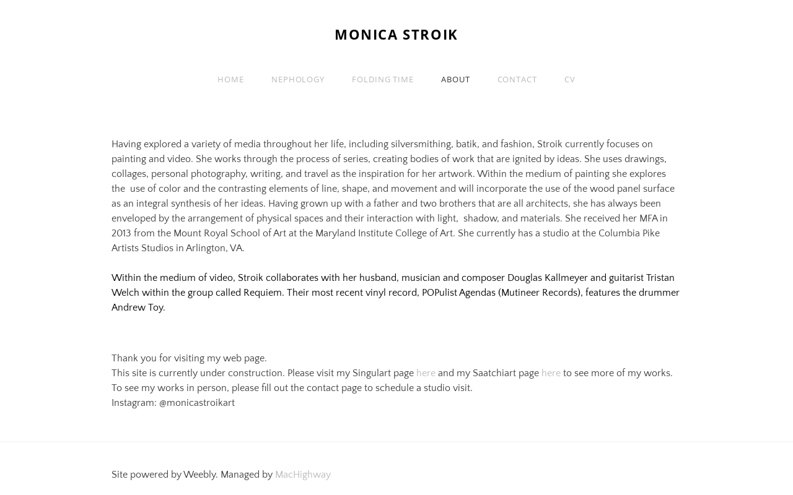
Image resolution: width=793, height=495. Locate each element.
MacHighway (303, 474)
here (426, 373)
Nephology (298, 79)
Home (230, 79)
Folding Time (383, 79)
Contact (517, 79)
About (455, 79)
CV (570, 79)
